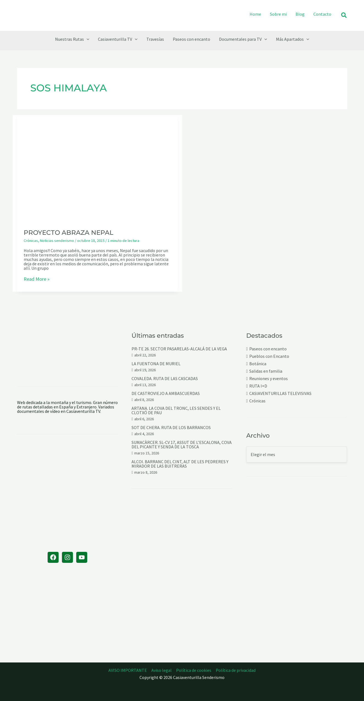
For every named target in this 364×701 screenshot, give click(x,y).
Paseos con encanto (268, 349)
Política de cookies (193, 670)
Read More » (37, 279)
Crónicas (31, 240)
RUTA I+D (258, 386)
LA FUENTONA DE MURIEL (156, 363)
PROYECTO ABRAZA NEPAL (68, 232)
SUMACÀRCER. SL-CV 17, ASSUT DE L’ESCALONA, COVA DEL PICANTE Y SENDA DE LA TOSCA (182, 444)
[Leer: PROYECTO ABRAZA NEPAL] (97, 168)
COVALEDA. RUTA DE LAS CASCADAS (165, 378)
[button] (344, 15)
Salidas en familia (265, 371)
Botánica (257, 363)
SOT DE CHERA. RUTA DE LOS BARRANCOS (171, 427)
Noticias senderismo (57, 240)
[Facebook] (53, 557)
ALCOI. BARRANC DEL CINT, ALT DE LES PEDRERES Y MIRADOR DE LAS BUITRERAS (180, 463)
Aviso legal (161, 670)
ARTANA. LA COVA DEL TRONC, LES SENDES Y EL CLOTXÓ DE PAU (176, 410)
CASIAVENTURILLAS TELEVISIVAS (280, 393)
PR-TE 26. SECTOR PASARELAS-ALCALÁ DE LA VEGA (179, 349)
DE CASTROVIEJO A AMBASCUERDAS (166, 393)
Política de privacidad (236, 670)
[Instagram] (67, 557)
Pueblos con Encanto (269, 356)
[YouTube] (81, 557)
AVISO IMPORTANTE (127, 670)
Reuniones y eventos (268, 378)
